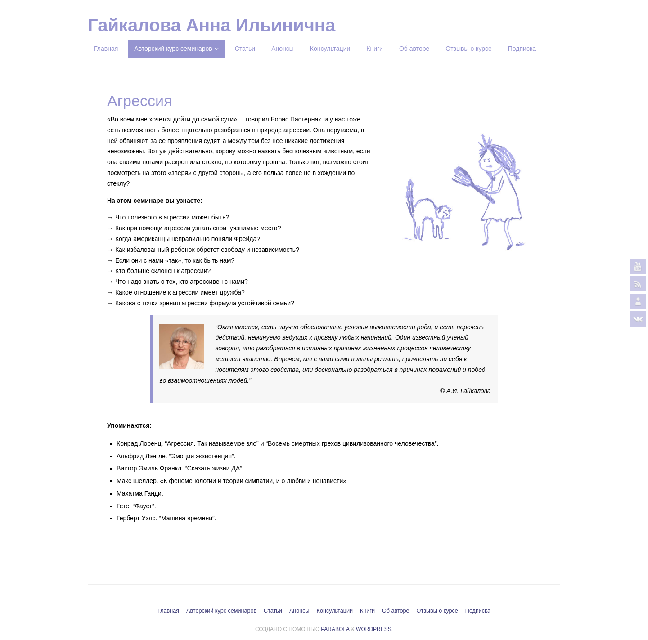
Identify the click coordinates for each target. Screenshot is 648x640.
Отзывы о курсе (437, 611)
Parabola (335, 629)
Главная (168, 611)
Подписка (477, 611)
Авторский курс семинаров (221, 611)
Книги (367, 611)
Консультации (335, 611)
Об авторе (396, 611)
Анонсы (299, 611)
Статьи (273, 611)
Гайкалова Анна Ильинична (211, 25)
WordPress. (374, 629)
